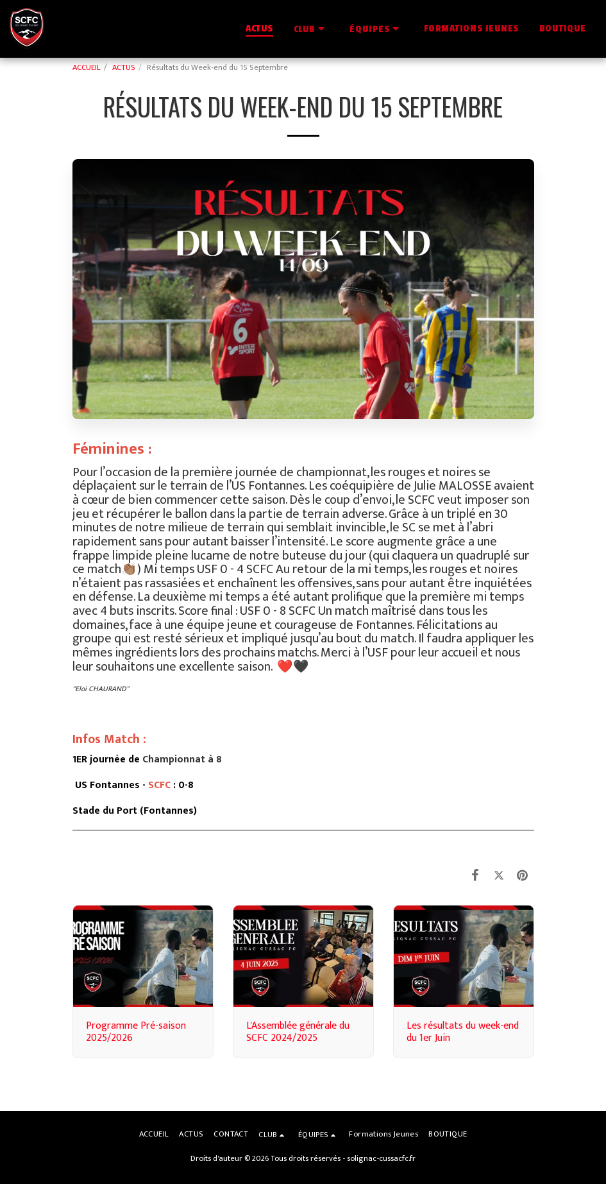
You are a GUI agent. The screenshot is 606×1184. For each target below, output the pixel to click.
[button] (311, 28)
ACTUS (123, 67)
